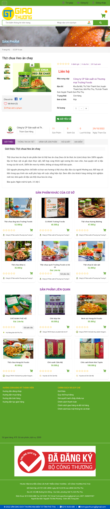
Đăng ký (84, 2)
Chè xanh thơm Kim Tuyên (92, 362)
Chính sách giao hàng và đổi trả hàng (73, 405)
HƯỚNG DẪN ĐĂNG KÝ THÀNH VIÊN (18, 388)
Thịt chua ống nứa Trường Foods (18, 222)
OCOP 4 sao (17, 50)
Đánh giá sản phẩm (48, 142)
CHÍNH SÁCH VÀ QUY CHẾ (69, 388)
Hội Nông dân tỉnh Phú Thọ (14, 332)
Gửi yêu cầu (64, 119)
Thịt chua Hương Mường (91, 222)
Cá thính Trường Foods (55, 222)
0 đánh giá (75, 64)
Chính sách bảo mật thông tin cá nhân (74, 409)
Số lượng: (61, 108)
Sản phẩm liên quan (55, 289)
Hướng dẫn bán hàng (11, 398)
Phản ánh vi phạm (13, 108)
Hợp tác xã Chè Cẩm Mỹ (50, 376)
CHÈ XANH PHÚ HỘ (18, 318)
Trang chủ (6, 50)
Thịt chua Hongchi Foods (18, 362)
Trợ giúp (69, 2)
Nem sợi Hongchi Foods (91, 318)
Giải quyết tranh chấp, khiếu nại (71, 398)
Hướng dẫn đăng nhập (12, 391)
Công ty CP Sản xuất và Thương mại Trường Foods (21, 235)
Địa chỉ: (60, 86)
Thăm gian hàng (26, 132)
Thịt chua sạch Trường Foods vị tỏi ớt (55, 266)
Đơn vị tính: (62, 99)
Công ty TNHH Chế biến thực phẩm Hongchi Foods (94, 332)
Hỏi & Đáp (65, 142)
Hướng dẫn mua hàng (12, 395)
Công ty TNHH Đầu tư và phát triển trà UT (55, 332)
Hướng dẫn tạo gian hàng (13, 402)
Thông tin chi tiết (26, 142)
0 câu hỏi (85, 64)
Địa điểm (78, 142)
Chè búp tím (55, 318)
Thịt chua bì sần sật (91, 265)
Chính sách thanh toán (67, 402)
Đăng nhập (101, 2)
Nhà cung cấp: (63, 79)
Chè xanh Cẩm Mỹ (55, 362)
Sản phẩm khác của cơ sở (55, 192)
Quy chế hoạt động (66, 395)
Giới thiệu (8, 142)
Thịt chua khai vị (18, 265)
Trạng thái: (62, 96)
